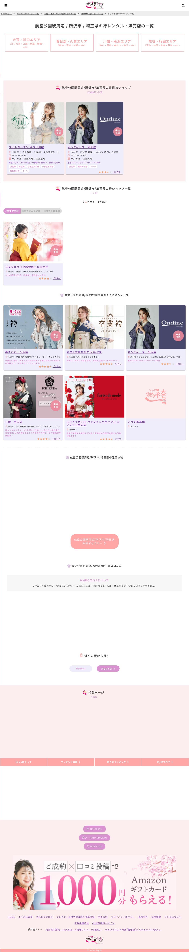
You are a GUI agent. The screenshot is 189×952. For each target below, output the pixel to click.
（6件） (57, 278)
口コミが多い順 (31, 210)
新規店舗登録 (82, 923)
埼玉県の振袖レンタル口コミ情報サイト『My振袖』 (74, 929)
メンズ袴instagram (94, 837)
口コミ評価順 (52, 210)
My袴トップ (24, 761)
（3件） (117, 171)
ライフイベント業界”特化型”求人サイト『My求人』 (133, 929)
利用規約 (103, 916)
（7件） (57, 366)
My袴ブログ (165, 761)
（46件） (56, 438)
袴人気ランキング (118, 761)
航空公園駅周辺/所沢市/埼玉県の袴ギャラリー (94, 541)
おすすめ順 (12, 210)
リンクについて (172, 916)
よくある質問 (25, 916)
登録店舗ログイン (103, 923)
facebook (94, 846)
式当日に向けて (44, 916)
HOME (11, 916)
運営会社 (143, 916)
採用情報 (156, 916)
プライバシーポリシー (123, 916)
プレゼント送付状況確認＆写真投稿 (75, 916)
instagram (94, 828)
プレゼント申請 (71, 761)
